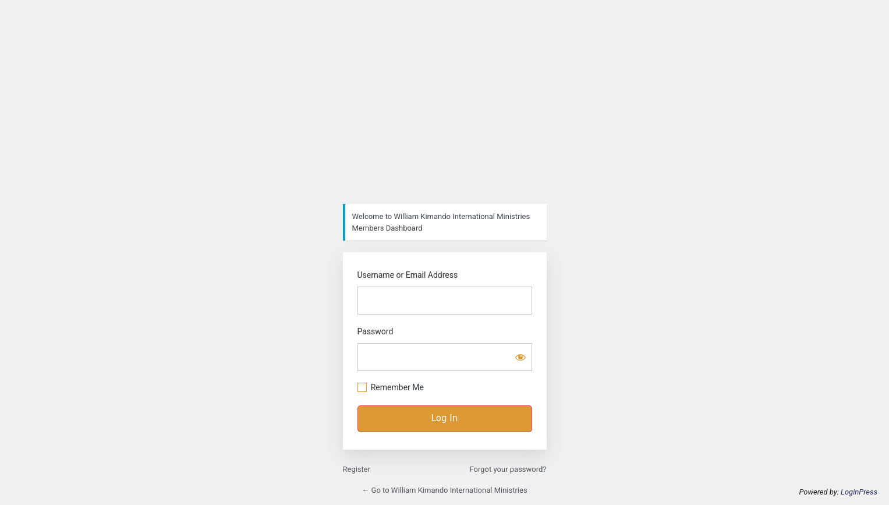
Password (375, 331)
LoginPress (859, 492)
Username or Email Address (407, 275)
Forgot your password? (508, 469)
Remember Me (397, 387)
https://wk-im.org (444, 106)
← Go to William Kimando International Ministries (444, 490)
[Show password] (520, 357)
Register (357, 469)
